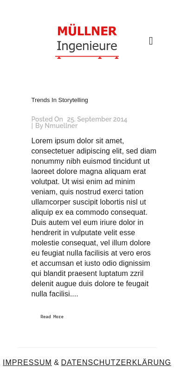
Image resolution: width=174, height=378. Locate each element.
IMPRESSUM (27, 362)
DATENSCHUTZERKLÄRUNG (116, 362)
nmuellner (61, 125)
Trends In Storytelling (60, 99)
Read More (52, 317)
